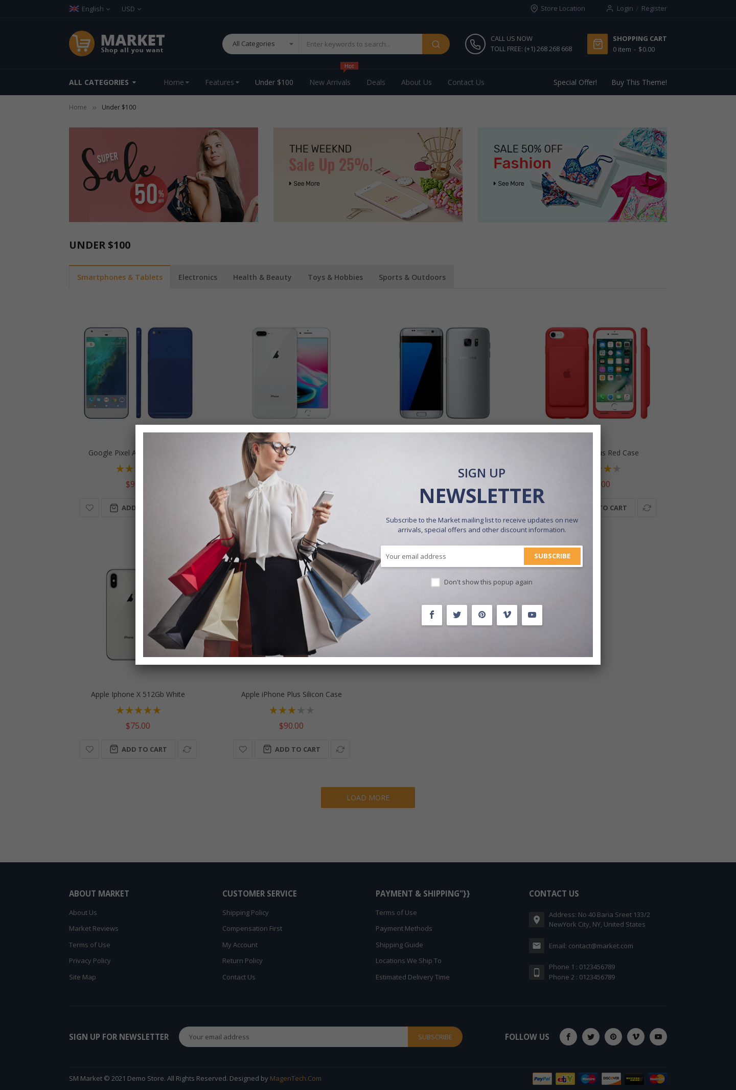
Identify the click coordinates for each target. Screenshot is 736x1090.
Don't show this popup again (488, 581)
